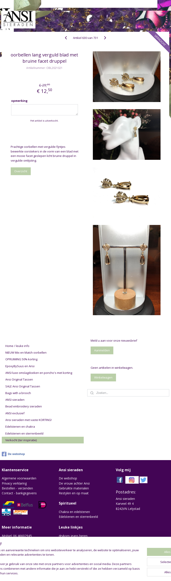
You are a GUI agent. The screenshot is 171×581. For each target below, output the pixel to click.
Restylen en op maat (74, 493)
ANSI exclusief (14, 413)
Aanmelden (102, 350)
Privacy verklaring (14, 483)
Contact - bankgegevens (19, 493)
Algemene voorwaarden (19, 478)
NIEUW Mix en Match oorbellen (26, 353)
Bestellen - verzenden (17, 488)
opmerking (19, 101)
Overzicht (20, 171)
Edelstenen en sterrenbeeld (24, 433)
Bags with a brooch (18, 393)
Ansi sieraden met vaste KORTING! (28, 420)
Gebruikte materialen (74, 488)
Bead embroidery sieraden (23, 406)
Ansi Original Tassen (19, 379)
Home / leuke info (17, 346)
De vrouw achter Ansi (74, 483)
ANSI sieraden (14, 400)
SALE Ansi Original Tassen (22, 386)
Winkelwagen (103, 377)
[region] (56, 560)
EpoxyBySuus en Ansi (20, 366)
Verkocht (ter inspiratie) (21, 440)
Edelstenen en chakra (20, 427)
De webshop (13, 454)
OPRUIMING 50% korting (21, 359)
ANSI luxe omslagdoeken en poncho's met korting (38, 373)
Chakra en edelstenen (74, 512)
